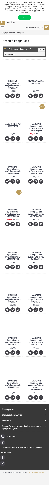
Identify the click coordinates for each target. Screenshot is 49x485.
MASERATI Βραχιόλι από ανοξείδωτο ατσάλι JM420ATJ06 (36, 255)
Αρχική (4, 33)
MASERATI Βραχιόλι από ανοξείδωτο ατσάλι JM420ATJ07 (13, 298)
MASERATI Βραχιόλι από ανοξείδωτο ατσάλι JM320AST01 (36, 213)
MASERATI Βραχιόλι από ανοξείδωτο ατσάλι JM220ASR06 (13, 213)
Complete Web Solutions (36, 472)
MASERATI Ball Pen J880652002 (13, 125)
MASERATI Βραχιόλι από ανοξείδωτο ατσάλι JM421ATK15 (36, 298)
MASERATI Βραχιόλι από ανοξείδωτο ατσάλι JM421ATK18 (36, 341)
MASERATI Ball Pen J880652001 (36, 82)
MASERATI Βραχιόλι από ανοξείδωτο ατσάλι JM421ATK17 (13, 341)
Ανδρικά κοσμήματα (16, 33)
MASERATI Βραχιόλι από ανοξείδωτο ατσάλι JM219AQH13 (36, 127)
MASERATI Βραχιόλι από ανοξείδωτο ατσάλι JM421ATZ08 (13, 384)
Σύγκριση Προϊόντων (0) (21, 49)
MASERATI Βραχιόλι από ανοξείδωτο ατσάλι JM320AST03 (13, 255)
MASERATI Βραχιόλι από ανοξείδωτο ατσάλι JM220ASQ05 (13, 170)
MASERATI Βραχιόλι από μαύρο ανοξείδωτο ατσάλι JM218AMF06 (36, 385)
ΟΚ (24, 17)
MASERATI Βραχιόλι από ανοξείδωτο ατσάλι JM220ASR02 (36, 170)
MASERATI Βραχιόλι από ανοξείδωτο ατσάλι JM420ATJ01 (13, 84)
